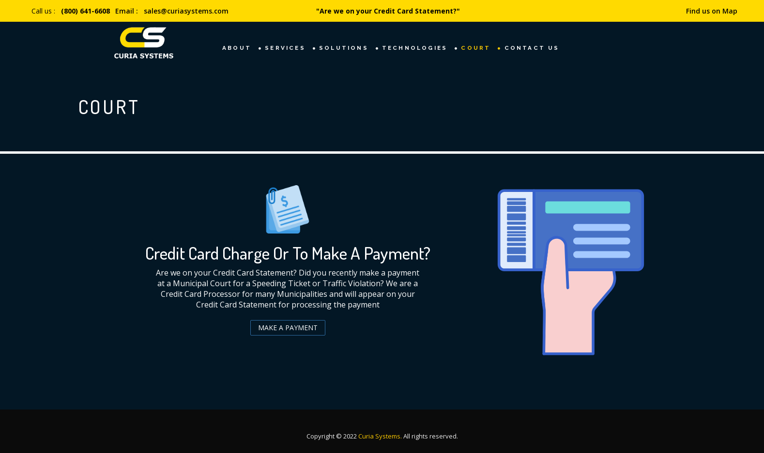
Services (285, 47)
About (236, 47)
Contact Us (532, 47)
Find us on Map (711, 10)
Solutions (343, 47)
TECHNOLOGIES (414, 47)
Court (475, 47)
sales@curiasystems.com (186, 10)
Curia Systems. (380, 436)
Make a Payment (288, 327)
